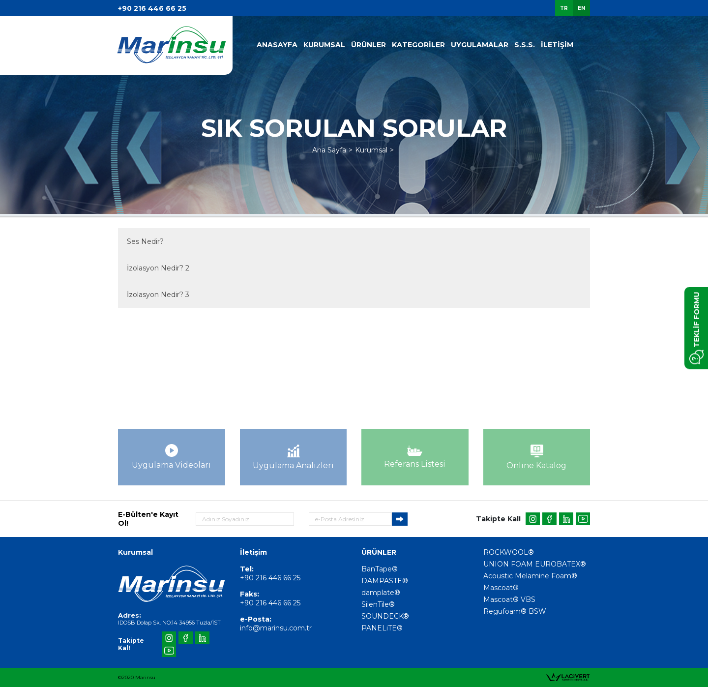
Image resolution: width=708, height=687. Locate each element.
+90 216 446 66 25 (152, 8)
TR (564, 8)
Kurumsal (371, 150)
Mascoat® (501, 587)
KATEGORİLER (418, 44)
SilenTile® (378, 604)
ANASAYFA (277, 44)
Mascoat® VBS (509, 599)
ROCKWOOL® (508, 552)
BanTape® (379, 569)
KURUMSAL (324, 44)
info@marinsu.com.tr (276, 628)
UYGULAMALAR (479, 44)
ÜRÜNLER (368, 44)
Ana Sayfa (329, 150)
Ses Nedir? (145, 241)
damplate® (380, 592)
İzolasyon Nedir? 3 (158, 294)
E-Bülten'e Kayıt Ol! (148, 519)
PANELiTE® (382, 628)
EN (581, 8)
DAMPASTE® (384, 580)
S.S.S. (524, 44)
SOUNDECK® (385, 616)
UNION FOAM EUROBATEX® (534, 564)
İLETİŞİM (557, 44)
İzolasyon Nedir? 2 (158, 268)
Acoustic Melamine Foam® (530, 575)
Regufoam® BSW (514, 611)
